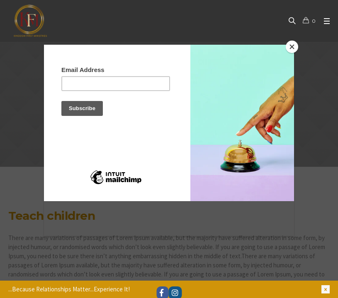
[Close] (292, 47)
